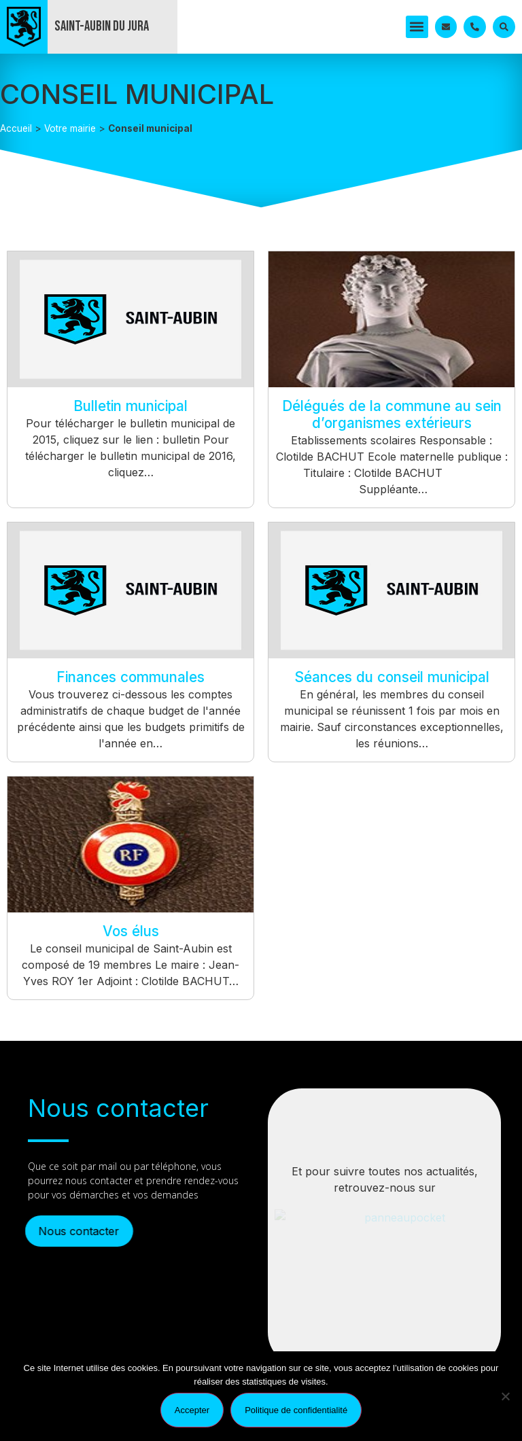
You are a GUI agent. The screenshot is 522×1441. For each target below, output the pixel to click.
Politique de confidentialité (296, 1410)
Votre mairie (70, 128)
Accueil (16, 128)
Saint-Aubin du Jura (101, 26)
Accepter (192, 1410)
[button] (417, 27)
